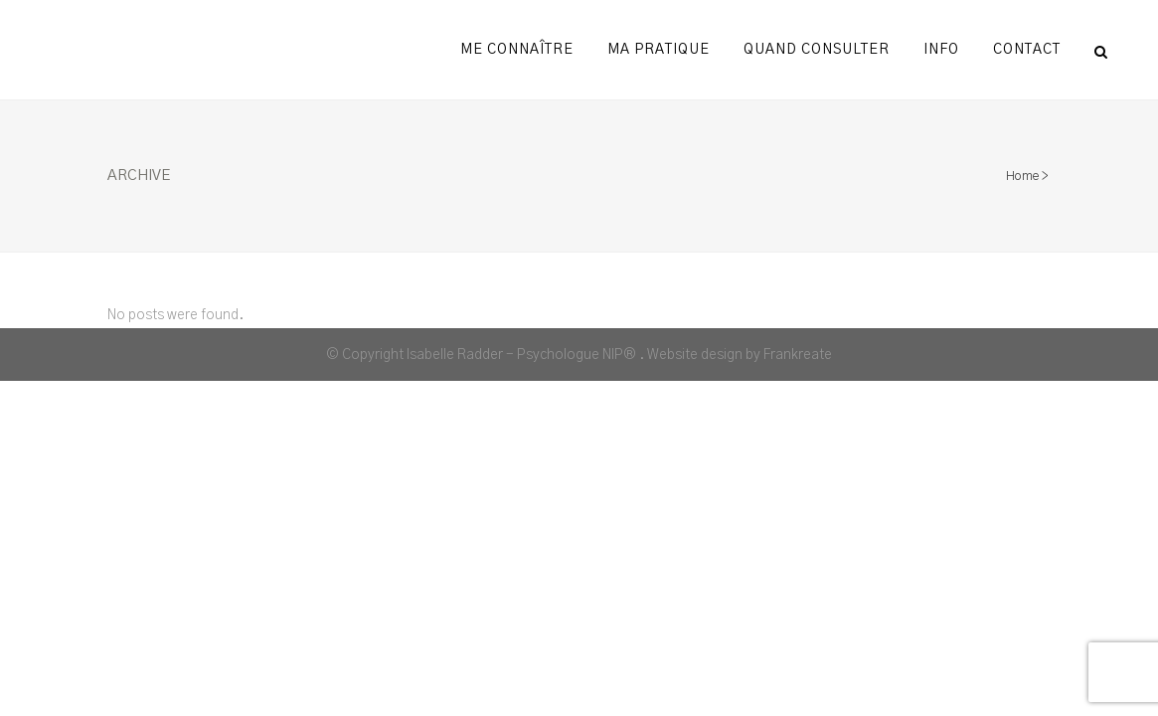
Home (1022, 176)
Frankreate (797, 355)
